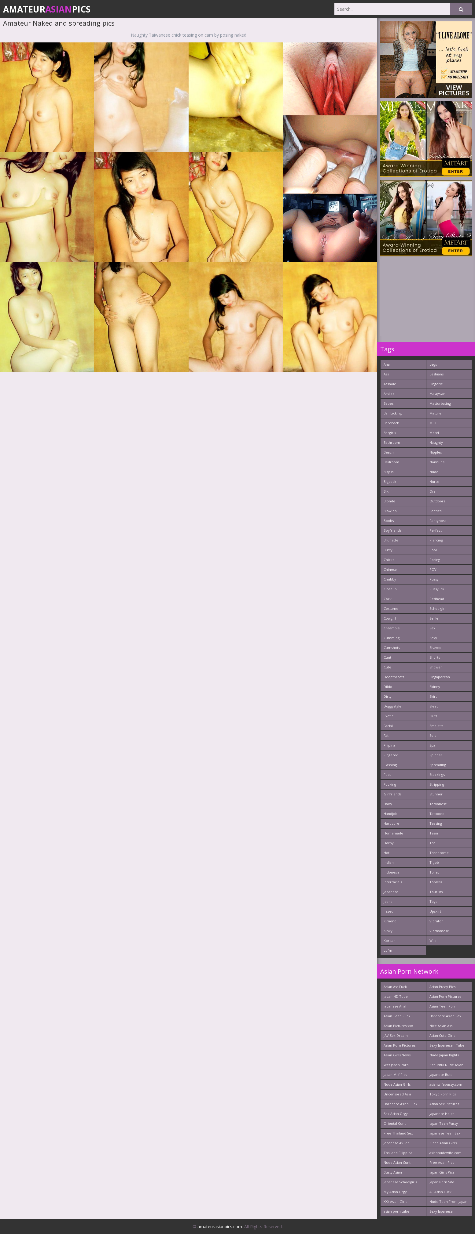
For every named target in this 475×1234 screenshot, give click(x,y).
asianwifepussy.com (445, 1084)
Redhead (436, 598)
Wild (432, 940)
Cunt (387, 657)
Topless (435, 882)
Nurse (434, 481)
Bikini (388, 491)
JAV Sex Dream (396, 1035)
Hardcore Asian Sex (445, 1016)
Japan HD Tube (396, 996)
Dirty (388, 696)
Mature (435, 413)
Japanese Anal (395, 1006)
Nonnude (437, 462)
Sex (432, 628)
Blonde (389, 501)
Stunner (436, 794)
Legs (433, 364)
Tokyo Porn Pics (442, 1094)
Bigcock (390, 481)
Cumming (392, 637)
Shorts (434, 657)
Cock (388, 598)
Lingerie (436, 384)
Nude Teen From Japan (448, 1201)
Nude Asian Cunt (397, 1162)
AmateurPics (46, 9)
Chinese (390, 569)
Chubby (390, 579)
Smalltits (436, 725)
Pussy (434, 579)
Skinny (434, 686)
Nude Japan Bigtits (444, 1055)
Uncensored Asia (397, 1094)
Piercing (436, 540)
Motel (434, 432)
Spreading (437, 764)
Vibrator (436, 921)
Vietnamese (439, 930)
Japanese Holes (441, 1113)
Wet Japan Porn (396, 1064)
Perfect (435, 530)
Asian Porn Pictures (399, 1045)
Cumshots (392, 647)
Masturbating (440, 403)
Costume (391, 608)
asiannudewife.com (445, 1152)
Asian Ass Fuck (395, 986)
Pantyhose (438, 520)
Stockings (437, 774)
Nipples (435, 452)
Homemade (393, 833)
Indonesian (393, 872)
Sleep (434, 706)
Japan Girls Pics (441, 1172)
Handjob (390, 813)
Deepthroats (394, 677)
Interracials (393, 882)
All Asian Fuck (440, 1191)
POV (432, 569)
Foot (387, 774)
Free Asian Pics (441, 1162)
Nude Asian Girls (397, 1084)
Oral (432, 491)
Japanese (391, 891)
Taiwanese (438, 804)
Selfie (433, 618)
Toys (433, 901)
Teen (433, 833)
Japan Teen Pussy (443, 1123)
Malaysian (437, 393)
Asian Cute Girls (442, 1035)
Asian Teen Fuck (397, 1016)
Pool (433, 550)
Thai (432, 843)
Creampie (392, 628)
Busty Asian (393, 1172)
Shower (435, 667)
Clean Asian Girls (443, 1143)
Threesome (439, 852)
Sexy (433, 637)
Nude (433, 471)
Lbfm (388, 950)
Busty (388, 550)
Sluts (433, 716)
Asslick (389, 393)
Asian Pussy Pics (442, 986)
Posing (434, 559)
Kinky (388, 930)
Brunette (391, 540)
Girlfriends (392, 794)
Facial (388, 725)
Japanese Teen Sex (444, 1133)
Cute (387, 667)
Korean (390, 940)
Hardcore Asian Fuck (400, 1104)
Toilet (434, 872)
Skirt (433, 696)
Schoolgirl (437, 608)
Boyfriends (392, 530)
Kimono (390, 921)
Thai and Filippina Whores (398, 1153)
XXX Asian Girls (395, 1201)
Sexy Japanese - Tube (446, 1045)
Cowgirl (390, 618)
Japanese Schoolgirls (400, 1182)
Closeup (390, 589)
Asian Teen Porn (442, 1006)
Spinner (435, 755)
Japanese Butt (440, 1074)
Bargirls (390, 432)
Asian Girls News (397, 1055)
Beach (389, 452)
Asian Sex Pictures (444, 1104)
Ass (386, 374)
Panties (435, 510)
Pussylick (436, 589)
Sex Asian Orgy (396, 1113)
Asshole (390, 384)
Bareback (391, 423)
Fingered (391, 755)
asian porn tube (396, 1211)
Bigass (388, 471)
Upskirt (435, 911)
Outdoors (437, 501)
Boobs (389, 520)
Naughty (436, 442)
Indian (389, 862)
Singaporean (439, 677)
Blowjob (390, 510)
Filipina (389, 745)
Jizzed (388, 911)
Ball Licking (393, 413)
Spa (432, 745)
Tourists (436, 891)
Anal (387, 364)
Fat (386, 735)
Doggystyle (392, 706)
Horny (389, 843)
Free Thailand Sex (398, 1133)
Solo (432, 735)
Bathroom (392, 442)
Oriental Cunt (395, 1123)
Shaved (435, 647)
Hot (386, 852)
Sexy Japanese (441, 1211)
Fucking (390, 784)
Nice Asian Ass (440, 1025)
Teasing (435, 823)
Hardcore (391, 823)
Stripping (436, 784)
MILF (433, 423)
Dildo (388, 686)
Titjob (434, 862)
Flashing (390, 764)
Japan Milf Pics (395, 1074)
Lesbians (436, 374)
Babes (388, 403)
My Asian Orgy (395, 1191)
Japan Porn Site (441, 1182)
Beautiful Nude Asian (446, 1064)
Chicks (389, 559)
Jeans (388, 901)
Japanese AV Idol (397, 1143)
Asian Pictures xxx (398, 1025)
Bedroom (391, 462)
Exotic (388, 716)
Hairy (388, 804)
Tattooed (436, 813)
